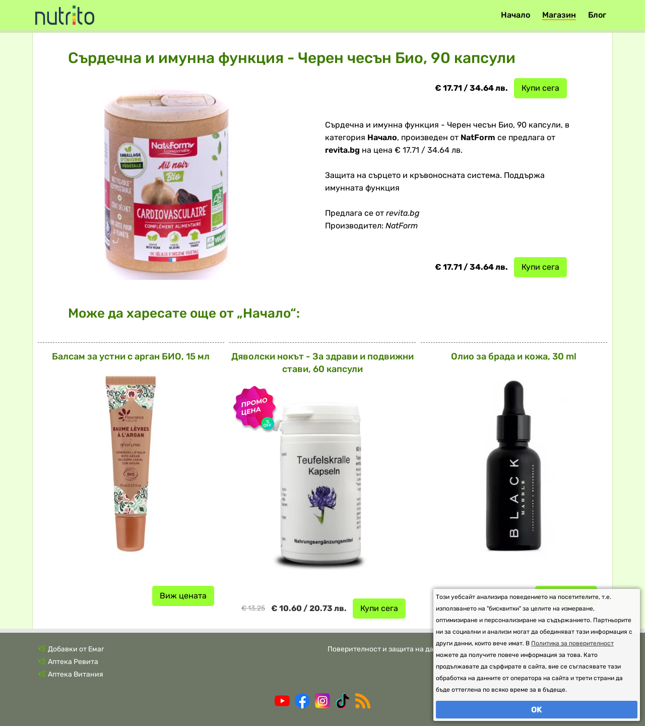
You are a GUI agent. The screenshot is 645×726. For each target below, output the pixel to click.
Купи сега (540, 88)
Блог (597, 15)
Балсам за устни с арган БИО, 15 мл (131, 356)
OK (536, 709)
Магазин (559, 15)
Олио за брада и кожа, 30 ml (513, 356)
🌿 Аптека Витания (70, 674)
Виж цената (183, 595)
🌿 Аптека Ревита (68, 661)
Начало (515, 15)
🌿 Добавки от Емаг (71, 649)
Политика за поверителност (572, 643)
